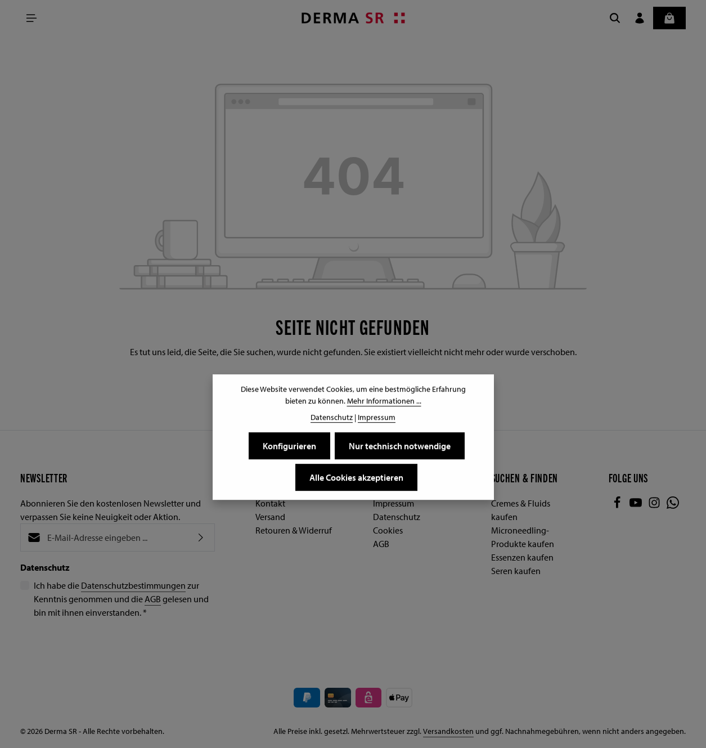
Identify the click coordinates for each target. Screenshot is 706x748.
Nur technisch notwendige (400, 446)
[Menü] (31, 18)
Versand (270, 516)
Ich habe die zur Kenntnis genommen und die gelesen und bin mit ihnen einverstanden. (121, 598)
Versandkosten (448, 731)
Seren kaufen (516, 570)
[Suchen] (615, 18)
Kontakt (270, 503)
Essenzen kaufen (522, 557)
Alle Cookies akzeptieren (356, 477)
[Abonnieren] (200, 537)
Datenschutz (396, 516)
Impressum (393, 503)
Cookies (388, 530)
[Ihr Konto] (639, 18)
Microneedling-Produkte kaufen (522, 537)
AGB (153, 598)
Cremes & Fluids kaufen (520, 510)
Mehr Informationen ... (384, 401)
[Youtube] (636, 505)
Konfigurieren (289, 446)
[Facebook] (618, 505)
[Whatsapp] (673, 505)
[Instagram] (655, 505)
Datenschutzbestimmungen (133, 585)
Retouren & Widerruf (293, 530)
